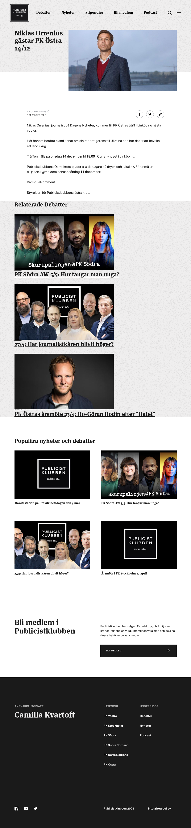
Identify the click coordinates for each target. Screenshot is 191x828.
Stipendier (94, 12)
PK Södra (110, 735)
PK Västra (110, 716)
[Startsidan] (19, 13)
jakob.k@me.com (44, 172)
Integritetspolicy (159, 808)
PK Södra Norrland (116, 745)
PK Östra (110, 764)
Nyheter (68, 12)
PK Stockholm (113, 725)
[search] (170, 13)
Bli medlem (123, 12)
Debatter (43, 12)
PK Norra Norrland (116, 755)
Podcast (150, 12)
